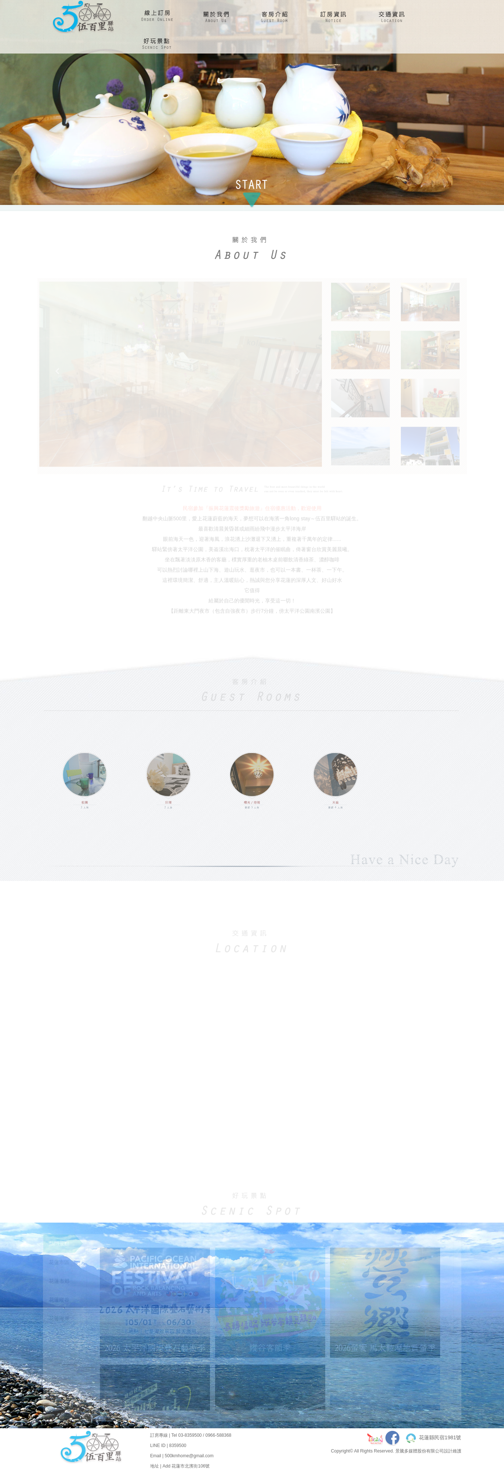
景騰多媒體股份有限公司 (419, 1456)
